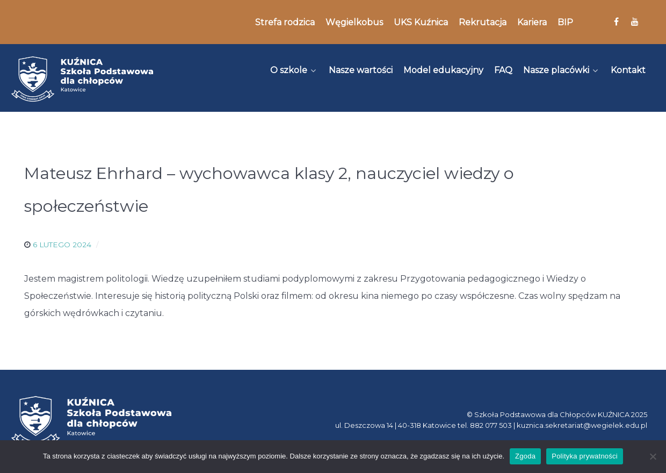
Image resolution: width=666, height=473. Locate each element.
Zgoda (525, 456)
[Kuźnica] (82, 79)
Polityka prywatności (585, 456)
